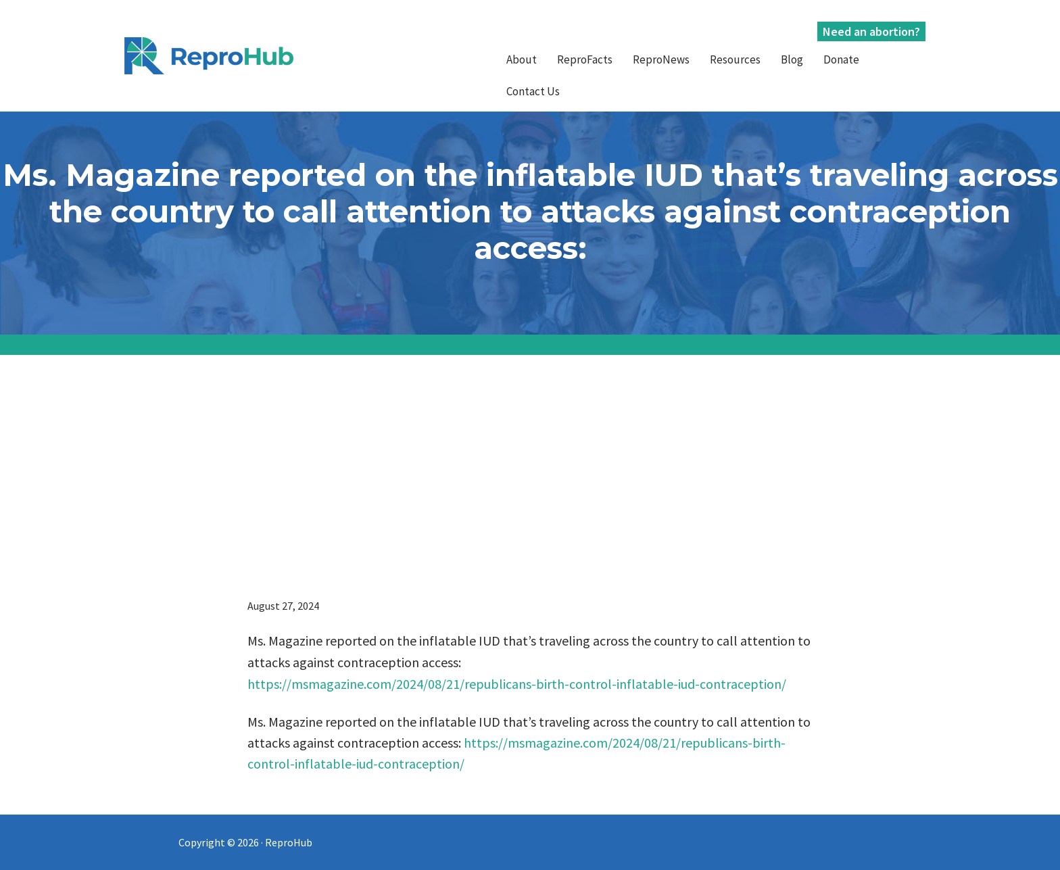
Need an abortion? (871, 31)
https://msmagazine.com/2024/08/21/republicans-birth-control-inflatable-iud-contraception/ (516, 683)
